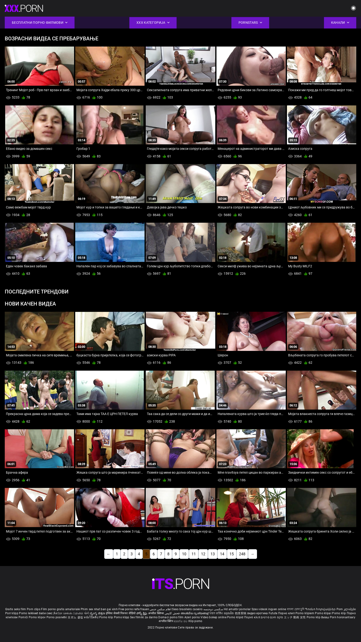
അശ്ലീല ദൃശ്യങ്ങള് (195, 613)
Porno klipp (122, 617)
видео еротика (257, 613)
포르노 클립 (76, 617)
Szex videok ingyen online (269, 609)
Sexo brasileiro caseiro (187, 609)
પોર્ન (86, 613)
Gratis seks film (15, 609)
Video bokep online (213, 617)
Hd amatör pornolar (237, 609)
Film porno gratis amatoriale (60, 609)
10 (184, 554)
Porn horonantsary (342, 617)
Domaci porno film (170, 617)
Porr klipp (12, 613)
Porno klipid (235, 617)
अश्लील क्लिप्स (156, 613)
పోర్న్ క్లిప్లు (142, 613)
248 (242, 554)
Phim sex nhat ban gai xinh (99, 609)
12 (203, 554)
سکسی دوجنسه (213, 609)
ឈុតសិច (229, 613)
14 (222, 554)
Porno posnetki (57, 617)
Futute (273, 613)
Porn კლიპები (346, 609)
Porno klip (339, 613)
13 (213, 554)
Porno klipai (323, 613)
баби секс (46, 613)
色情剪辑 (241, 613)
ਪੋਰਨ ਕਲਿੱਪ (217, 613)
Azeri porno (192, 617)
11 (194, 554)
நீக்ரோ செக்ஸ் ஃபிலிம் (68, 613)
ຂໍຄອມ (325, 617)
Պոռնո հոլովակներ (320, 609)
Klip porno (195, 621)
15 (232, 554)
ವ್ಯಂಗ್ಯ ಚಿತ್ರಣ (98, 613)
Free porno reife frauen (133, 609)
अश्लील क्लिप (166, 621)
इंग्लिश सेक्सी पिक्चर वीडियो (121, 613)
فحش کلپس (173, 613)
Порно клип (286, 613)
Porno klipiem (305, 613)
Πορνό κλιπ (252, 617)
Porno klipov (38, 617)
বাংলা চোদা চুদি (295, 609)
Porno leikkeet (29, 613)
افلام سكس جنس (160, 609)
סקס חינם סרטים (272, 617)
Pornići (24, 617)
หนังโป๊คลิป (91, 617)
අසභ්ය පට (181, 621)
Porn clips (34, 609)
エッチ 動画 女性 (295, 617)
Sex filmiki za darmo (144, 617)
